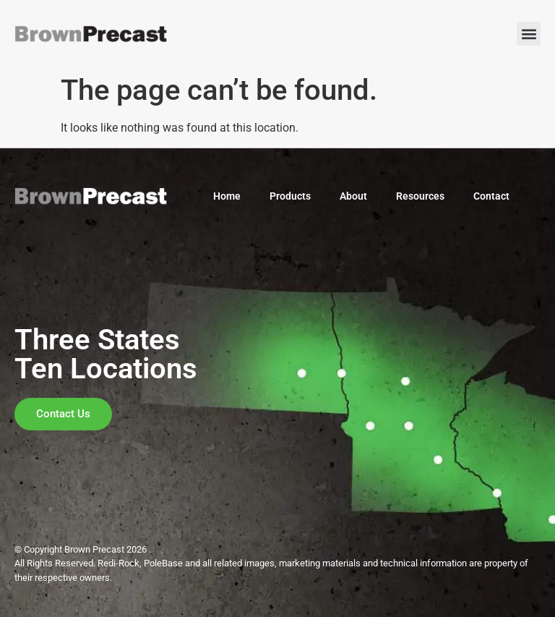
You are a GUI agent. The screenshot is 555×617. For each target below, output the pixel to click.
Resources (420, 196)
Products (290, 196)
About (353, 196)
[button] (529, 34)
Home (227, 196)
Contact (491, 196)
